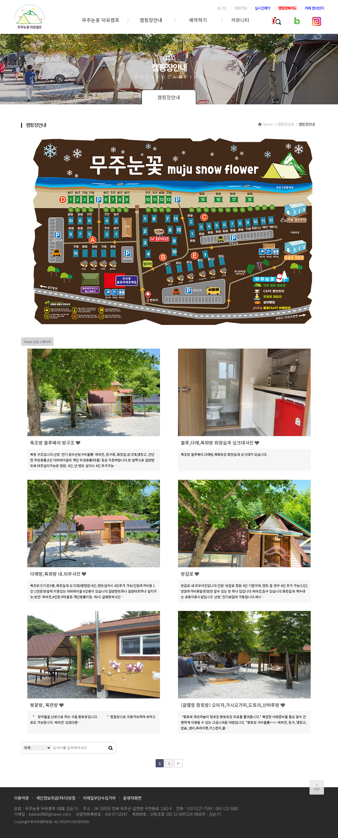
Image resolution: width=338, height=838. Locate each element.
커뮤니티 (240, 19)
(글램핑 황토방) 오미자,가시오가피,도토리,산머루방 (233, 704)
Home (268, 124)
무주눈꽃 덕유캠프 (100, 19)
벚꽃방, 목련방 (47, 704)
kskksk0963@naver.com (50, 814)
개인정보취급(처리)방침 (55, 798)
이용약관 (21, 798)
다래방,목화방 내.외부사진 (58, 573)
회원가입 (240, 8)
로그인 (221, 8)
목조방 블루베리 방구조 (55, 442)
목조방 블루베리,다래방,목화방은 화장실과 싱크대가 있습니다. (224, 454)
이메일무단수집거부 (99, 798)
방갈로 (190, 573)
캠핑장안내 (151, 19)
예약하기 (198, 19)
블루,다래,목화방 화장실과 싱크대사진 (220, 442)
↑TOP (317, 787)
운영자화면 (132, 798)
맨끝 (178, 763)
